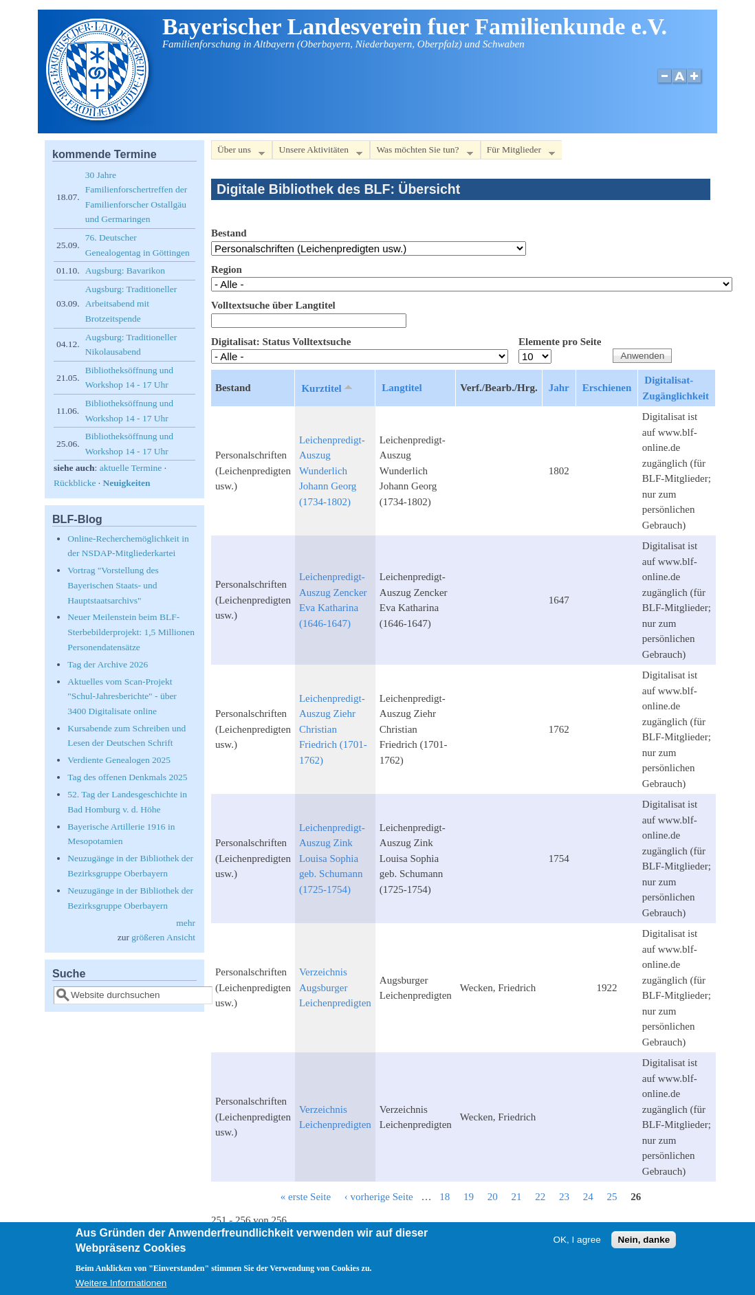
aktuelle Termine (131, 468)
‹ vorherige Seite (378, 1196)
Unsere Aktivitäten (317, 152)
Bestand (229, 233)
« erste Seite (306, 1196)
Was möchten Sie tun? (421, 152)
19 (468, 1196)
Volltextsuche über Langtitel (273, 305)
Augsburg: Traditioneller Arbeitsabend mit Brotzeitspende (131, 304)
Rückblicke (75, 483)
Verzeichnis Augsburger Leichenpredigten (335, 987)
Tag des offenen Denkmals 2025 (127, 777)
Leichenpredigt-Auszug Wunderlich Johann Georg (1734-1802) (332, 470)
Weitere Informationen (121, 1286)
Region (226, 269)
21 (517, 1196)
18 (444, 1196)
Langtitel (402, 387)
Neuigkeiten (127, 483)
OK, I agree (577, 1243)
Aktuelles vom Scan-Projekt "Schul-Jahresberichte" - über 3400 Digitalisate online (122, 696)
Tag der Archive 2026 (107, 664)
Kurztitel (327, 387)
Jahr (559, 387)
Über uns (238, 152)
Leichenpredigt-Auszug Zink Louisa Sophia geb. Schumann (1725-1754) (332, 858)
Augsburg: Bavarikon (125, 270)
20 (493, 1196)
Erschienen (607, 387)
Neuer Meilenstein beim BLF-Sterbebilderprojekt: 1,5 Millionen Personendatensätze (131, 632)
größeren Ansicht (163, 937)
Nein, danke (643, 1243)
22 (540, 1196)
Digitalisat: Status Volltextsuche (281, 341)
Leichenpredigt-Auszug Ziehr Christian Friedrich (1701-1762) (333, 729)
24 (588, 1196)
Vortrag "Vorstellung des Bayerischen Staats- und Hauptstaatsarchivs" (113, 585)
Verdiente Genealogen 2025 (119, 760)
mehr (185, 923)
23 (564, 1196)
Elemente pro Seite (560, 341)
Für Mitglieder (518, 152)
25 (612, 1196)
